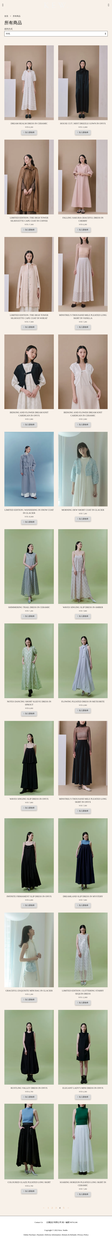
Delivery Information (53, 1235)
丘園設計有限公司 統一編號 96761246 (61, 1222)
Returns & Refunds (69, 1235)
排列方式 (8, 29)
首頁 (6, 16)
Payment (40, 1235)
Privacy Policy (83, 1235)
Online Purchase (29, 1235)
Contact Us (39, 1222)
